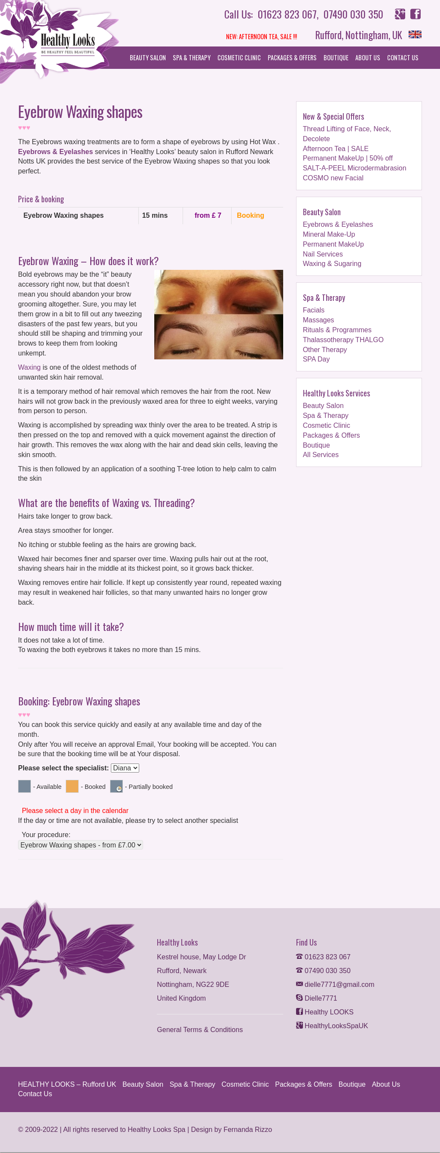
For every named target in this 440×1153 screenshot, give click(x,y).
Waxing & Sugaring (332, 263)
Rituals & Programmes (337, 329)
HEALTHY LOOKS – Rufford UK (67, 1083)
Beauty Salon (148, 57)
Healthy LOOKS (325, 1011)
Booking (250, 215)
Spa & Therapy (192, 57)
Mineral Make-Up (329, 234)
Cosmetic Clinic (239, 57)
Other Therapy (325, 349)
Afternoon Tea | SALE (336, 148)
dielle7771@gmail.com (335, 983)
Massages (318, 320)
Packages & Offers (292, 57)
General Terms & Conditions (200, 1028)
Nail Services (323, 253)
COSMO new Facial (333, 178)
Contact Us (403, 57)
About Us (367, 57)
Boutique (336, 57)
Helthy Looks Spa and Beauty (64, 43)
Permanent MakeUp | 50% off (348, 158)
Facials (314, 310)
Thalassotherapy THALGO (343, 339)
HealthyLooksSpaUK (332, 1025)
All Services (321, 454)
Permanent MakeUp (333, 243)
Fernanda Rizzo (247, 1128)
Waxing (29, 367)
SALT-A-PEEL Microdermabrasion (354, 168)
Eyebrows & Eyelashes (55, 151)
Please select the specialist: (63, 768)
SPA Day (316, 359)
